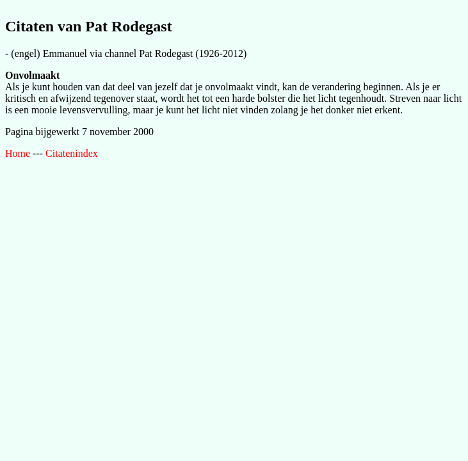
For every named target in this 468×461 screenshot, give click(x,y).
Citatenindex (71, 153)
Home (17, 153)
